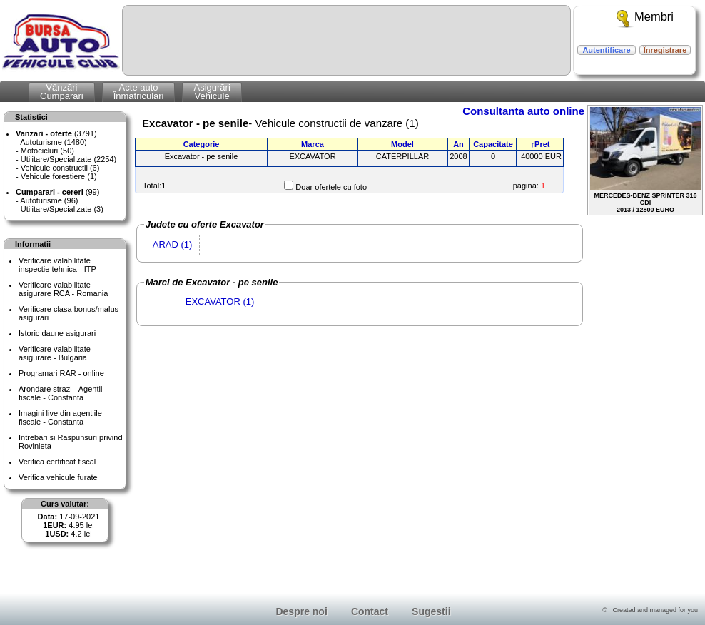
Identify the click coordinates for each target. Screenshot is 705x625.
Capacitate (493, 144)
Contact (369, 611)
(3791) (56, 133)
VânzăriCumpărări (61, 91)
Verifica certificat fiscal (57, 461)
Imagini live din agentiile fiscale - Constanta (60, 417)
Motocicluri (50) (47, 150)
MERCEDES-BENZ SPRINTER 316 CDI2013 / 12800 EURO (645, 160)
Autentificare (606, 50)
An (458, 144)
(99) (57, 192)
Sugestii (431, 611)
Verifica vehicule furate (58, 477)
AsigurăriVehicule (211, 91)
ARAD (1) (173, 244)
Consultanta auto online (523, 111)
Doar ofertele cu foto (331, 187)
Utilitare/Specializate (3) (62, 209)
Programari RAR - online (61, 373)
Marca (312, 144)
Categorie (201, 144)
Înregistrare (665, 50)
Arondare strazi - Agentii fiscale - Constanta (60, 393)
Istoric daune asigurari (57, 333)
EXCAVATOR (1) (220, 301)
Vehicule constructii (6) (60, 167)
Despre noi (301, 611)
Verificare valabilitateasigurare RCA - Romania (63, 289)
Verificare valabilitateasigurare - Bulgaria (55, 353)
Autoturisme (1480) (53, 142)
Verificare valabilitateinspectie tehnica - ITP (57, 264)
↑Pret (540, 144)
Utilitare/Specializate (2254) (69, 159)
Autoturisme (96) (49, 200)
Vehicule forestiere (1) (59, 176)
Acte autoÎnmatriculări (138, 91)
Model (402, 144)
